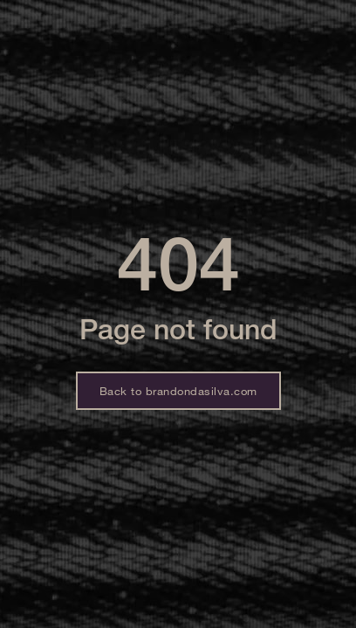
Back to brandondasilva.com (178, 391)
